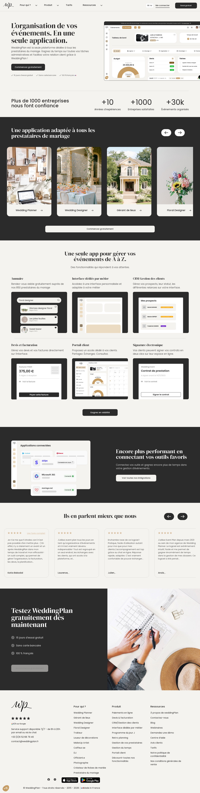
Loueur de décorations (86, 737)
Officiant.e (79, 757)
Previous (166, 132)
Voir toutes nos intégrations (138, 478)
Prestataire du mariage (86, 772)
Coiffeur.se (79, 747)
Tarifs (56, 5)
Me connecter (159, 5)
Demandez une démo (162, 732)
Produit (41, 5)
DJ (75, 752)
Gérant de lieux (82, 717)
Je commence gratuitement (33, 668)
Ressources (71, 5)
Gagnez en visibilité (100, 412)
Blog (152, 722)
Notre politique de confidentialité (160, 754)
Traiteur (78, 732)
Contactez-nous (159, 717)
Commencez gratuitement (28, 67)
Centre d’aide (157, 737)
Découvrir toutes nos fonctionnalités (123, 759)
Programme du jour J (123, 732)
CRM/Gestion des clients (125, 722)
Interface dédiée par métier (127, 727)
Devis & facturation (122, 717)
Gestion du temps (121, 747)
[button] (5, 788)
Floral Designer (82, 727)
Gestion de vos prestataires (127, 742)
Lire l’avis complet (36, 533)
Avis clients (156, 742)
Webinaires (156, 727)
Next (180, 132)
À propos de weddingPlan (164, 712)
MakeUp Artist (81, 742)
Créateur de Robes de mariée (90, 767)
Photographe (81, 762)
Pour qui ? (23, 5)
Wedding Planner (83, 712)
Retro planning (120, 737)
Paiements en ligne (122, 712)
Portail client (119, 752)
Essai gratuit (184, 5)
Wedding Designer (83, 722)
